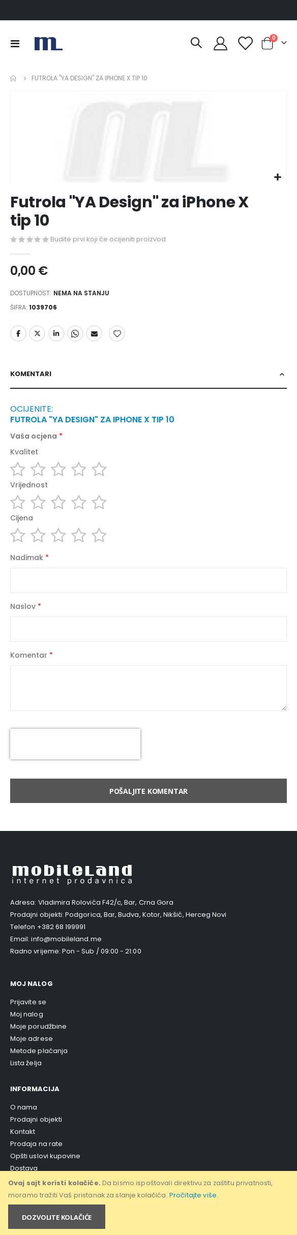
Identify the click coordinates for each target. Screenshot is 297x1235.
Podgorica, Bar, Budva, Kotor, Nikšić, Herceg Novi (145, 914)
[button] (277, 178)
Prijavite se (28, 1002)
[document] (149, 1203)
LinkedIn (56, 333)
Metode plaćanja (39, 1051)
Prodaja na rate (36, 1144)
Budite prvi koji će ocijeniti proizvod (108, 239)
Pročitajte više (193, 1195)
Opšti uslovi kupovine (45, 1156)
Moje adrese (31, 1038)
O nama (23, 1107)
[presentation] (75, 744)
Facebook (18, 333)
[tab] (148, 374)
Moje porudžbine (38, 1026)
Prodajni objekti (36, 1119)
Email (94, 333)
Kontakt (22, 1131)
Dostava (24, 1168)
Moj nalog (26, 1014)
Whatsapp (75, 333)
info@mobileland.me (66, 939)
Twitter (37, 333)
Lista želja (26, 1063)
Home (13, 78)
